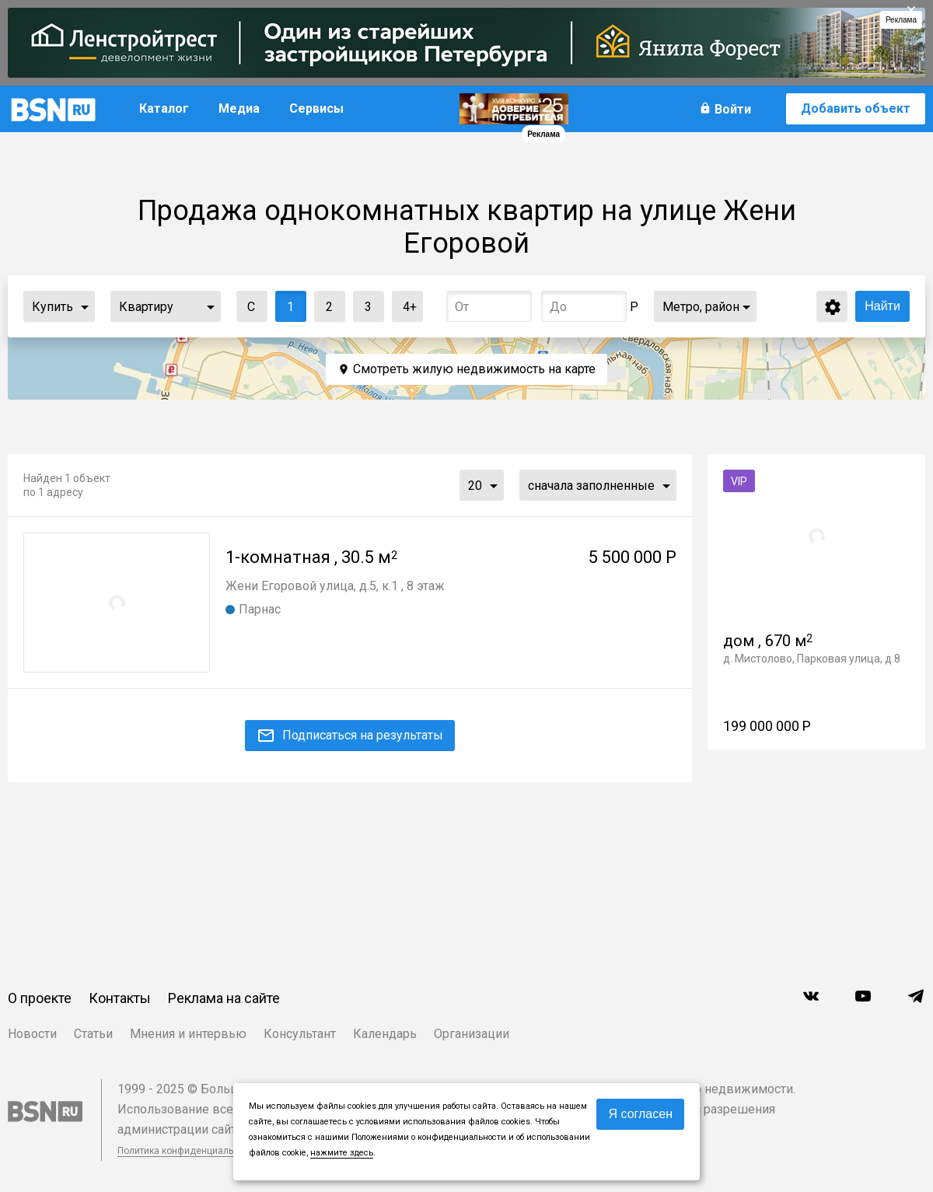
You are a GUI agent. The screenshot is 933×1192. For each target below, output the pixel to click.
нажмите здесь (341, 1153)
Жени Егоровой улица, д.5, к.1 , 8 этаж (335, 586)
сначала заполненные (591, 485)
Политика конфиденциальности (188, 1150)
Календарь (385, 1033)
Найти (882, 306)
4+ (405, 303)
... (84, 306)
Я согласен (640, 1113)
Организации (471, 1033)
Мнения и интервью (188, 1033)
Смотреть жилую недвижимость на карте (474, 369)
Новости (32, 1033)
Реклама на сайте (224, 998)
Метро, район (700, 306)
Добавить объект (855, 108)
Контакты (120, 998)
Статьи (93, 1033)
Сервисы (316, 108)
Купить (52, 306)
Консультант (300, 1033)
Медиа (239, 108)
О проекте (40, 998)
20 (475, 485)
